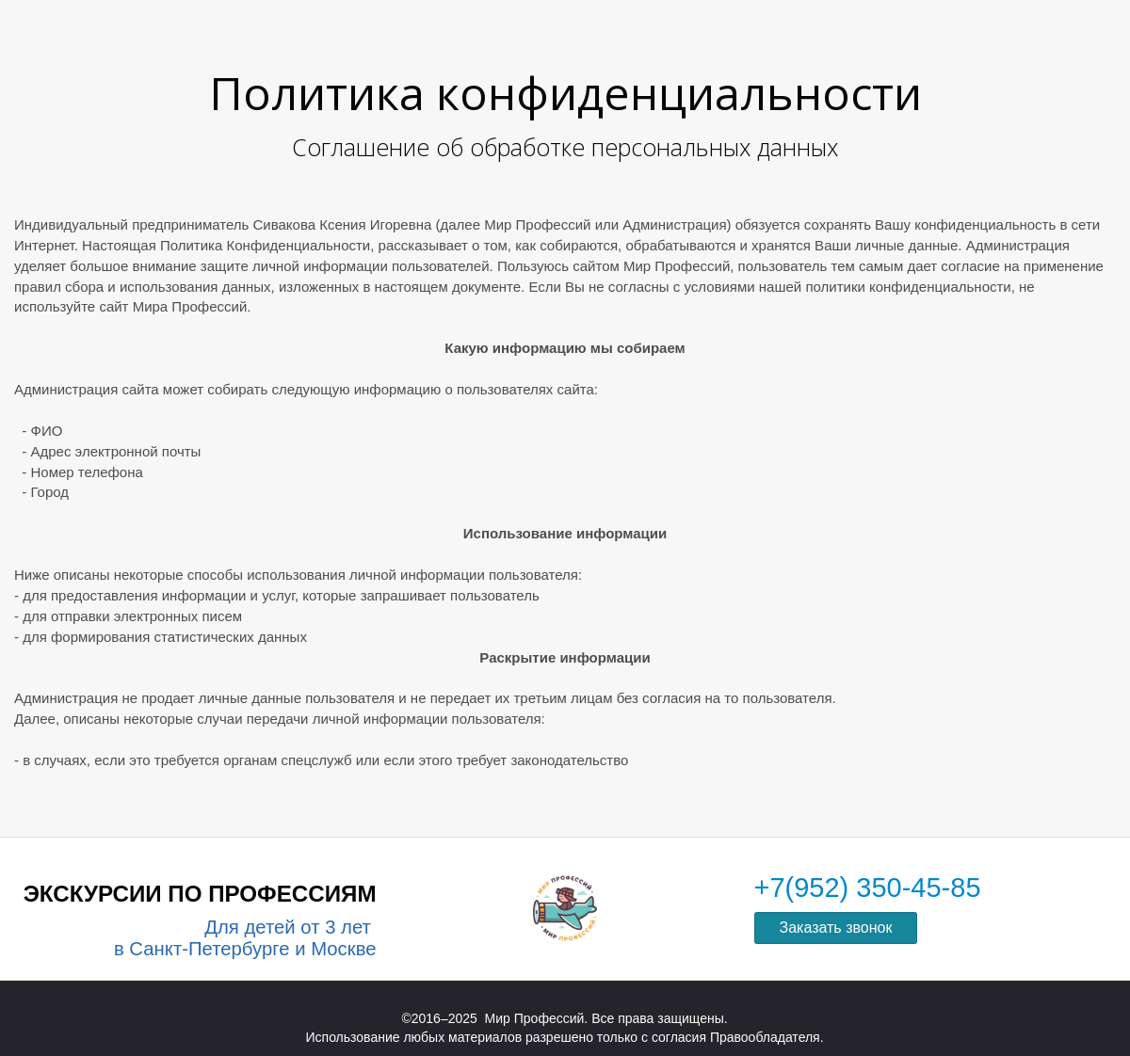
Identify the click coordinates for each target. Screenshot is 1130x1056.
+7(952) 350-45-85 (867, 887)
